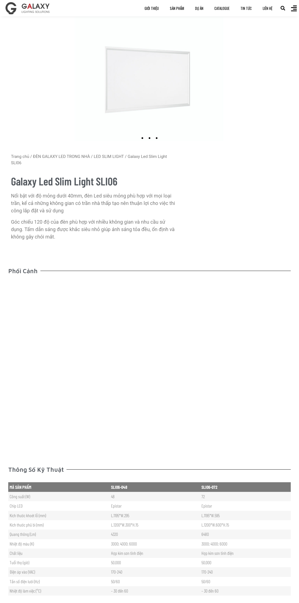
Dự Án (199, 8)
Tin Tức (246, 8)
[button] (283, 8)
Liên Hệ (267, 8)
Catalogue (221, 8)
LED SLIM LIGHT (109, 156)
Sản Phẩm (177, 8)
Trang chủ (20, 156)
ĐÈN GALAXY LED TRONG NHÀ (61, 156)
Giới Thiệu (152, 8)
